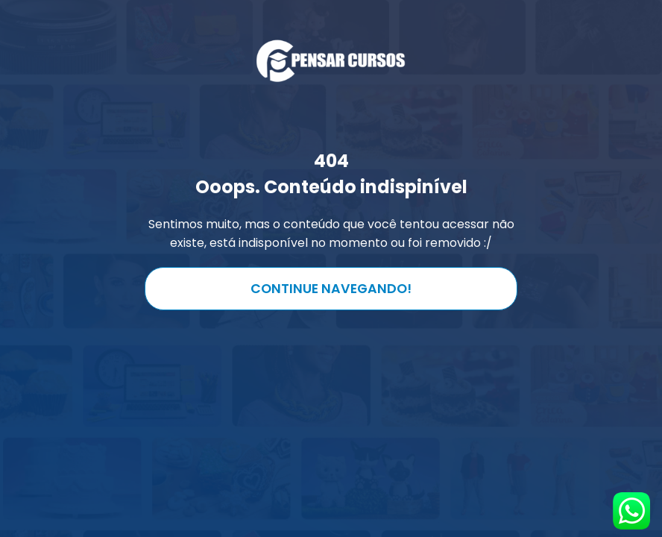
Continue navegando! (331, 289)
